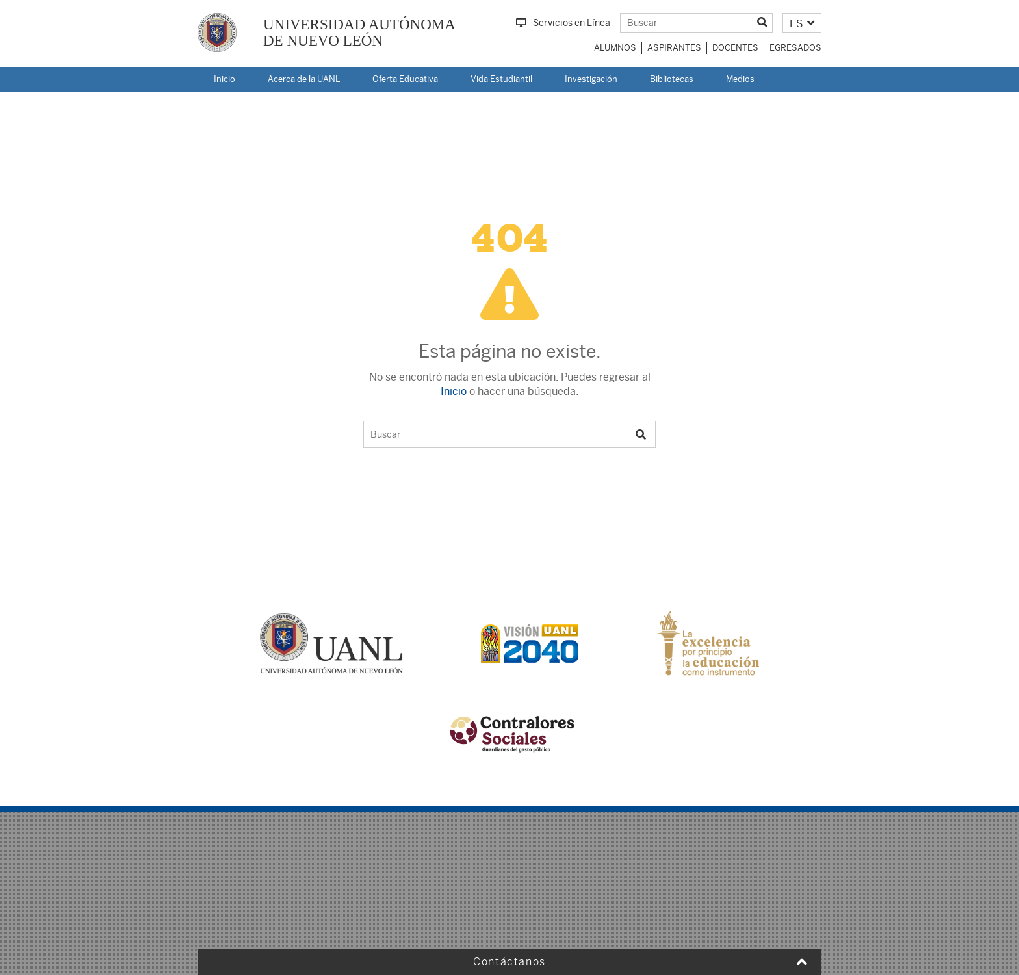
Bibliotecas (671, 79)
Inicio (224, 79)
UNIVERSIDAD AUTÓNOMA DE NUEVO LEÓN (359, 32)
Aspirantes (674, 48)
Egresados (795, 48)
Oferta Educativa (405, 79)
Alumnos (615, 48)
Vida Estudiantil (501, 79)
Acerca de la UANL (304, 79)
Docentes (735, 48)
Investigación (591, 79)
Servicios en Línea (563, 23)
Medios (740, 79)
